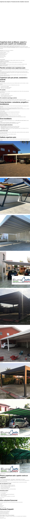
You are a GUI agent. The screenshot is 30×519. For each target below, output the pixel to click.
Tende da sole (2, 505)
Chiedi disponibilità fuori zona (4, 135)
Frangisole (1, 506)
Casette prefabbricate (3, 507)
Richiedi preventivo (2, 55)
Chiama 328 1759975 (3, 56)
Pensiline (1, 503)
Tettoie (1, 504)
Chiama (1, 498)
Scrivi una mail (2, 57)
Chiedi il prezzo (2, 497)
